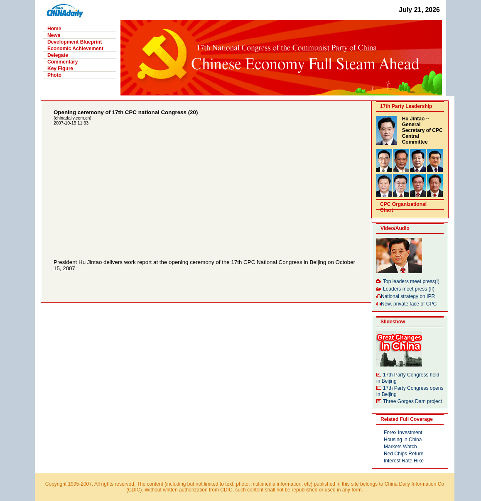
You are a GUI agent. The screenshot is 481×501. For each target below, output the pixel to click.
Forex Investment (403, 432)
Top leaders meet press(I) (411, 281)
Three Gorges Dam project (412, 401)
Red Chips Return (403, 454)
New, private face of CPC (409, 304)
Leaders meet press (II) (408, 289)
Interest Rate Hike (404, 461)
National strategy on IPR (408, 296)
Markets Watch (400, 447)
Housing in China (403, 439)
